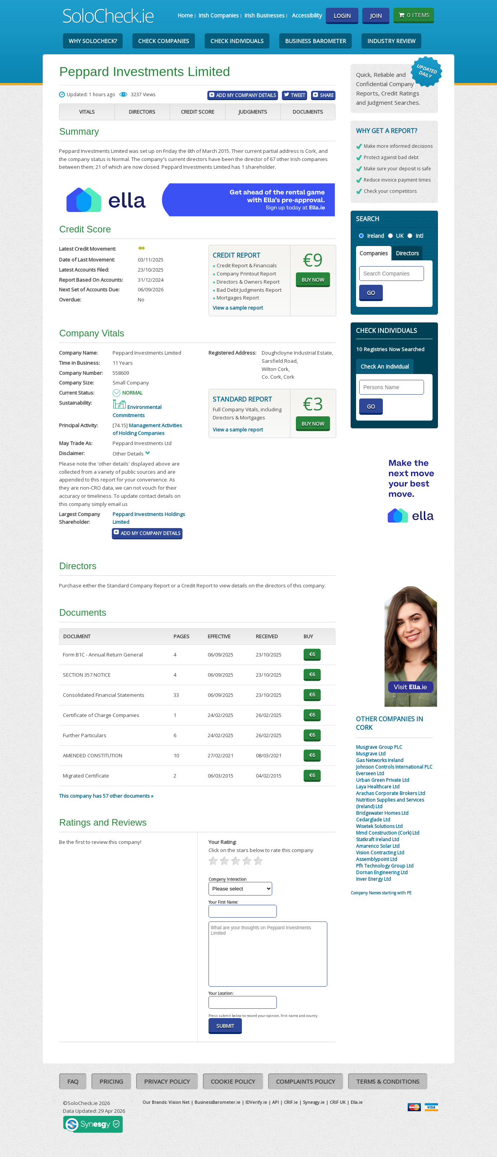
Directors (142, 111)
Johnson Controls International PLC (394, 767)
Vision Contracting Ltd (380, 852)
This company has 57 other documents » (106, 795)
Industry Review (391, 41)
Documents (308, 111)
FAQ (72, 1081)
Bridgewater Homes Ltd (382, 813)
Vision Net (179, 1102)
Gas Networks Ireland (379, 760)
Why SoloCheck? (93, 41)
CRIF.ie (291, 1102)
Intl (419, 235)
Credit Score (197, 111)
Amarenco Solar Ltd (378, 846)
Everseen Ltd (370, 773)
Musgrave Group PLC (379, 747)
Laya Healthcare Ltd (378, 786)
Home (185, 15)
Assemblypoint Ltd (376, 859)
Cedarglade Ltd (373, 819)
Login (342, 15)
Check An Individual (385, 366)
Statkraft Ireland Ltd (377, 839)
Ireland (375, 235)
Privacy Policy (167, 1081)
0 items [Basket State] (413, 15)
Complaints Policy (305, 1081)
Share (327, 95)
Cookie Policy (233, 1081)
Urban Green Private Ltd (382, 780)
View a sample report (238, 307)
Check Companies (163, 41)
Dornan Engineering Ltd (382, 872)
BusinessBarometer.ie (217, 1102)
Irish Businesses (264, 15)
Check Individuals (237, 41)
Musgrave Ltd (371, 753)
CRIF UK (338, 1102)
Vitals (87, 111)
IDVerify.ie (256, 1102)
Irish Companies (218, 15)
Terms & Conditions (387, 1081)
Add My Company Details (246, 95)
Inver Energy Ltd (373, 879)
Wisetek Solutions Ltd (379, 826)
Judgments (253, 111)
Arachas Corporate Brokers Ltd (390, 793)
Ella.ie (357, 1102)
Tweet (298, 95)
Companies (374, 253)
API (275, 1102)
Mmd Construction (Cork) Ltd (387, 833)
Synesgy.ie (314, 1102)
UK (399, 235)
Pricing (111, 1081)
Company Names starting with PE (381, 892)
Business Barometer (315, 41)
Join (376, 15)
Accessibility (307, 15)
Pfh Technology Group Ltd (385, 866)
